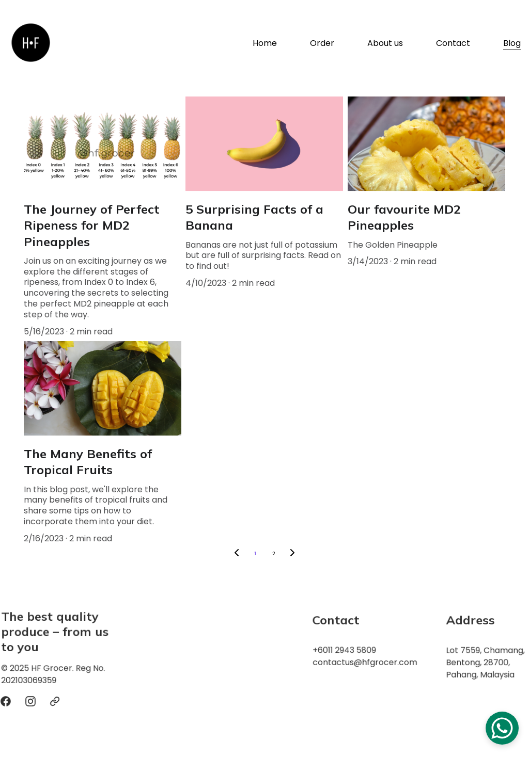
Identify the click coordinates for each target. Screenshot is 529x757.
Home (265, 43)
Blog (512, 43)
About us (385, 43)
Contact (453, 43)
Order (322, 43)
